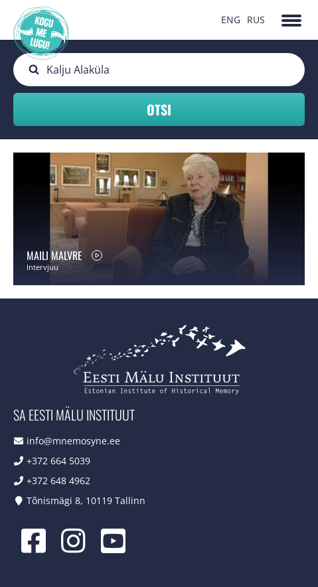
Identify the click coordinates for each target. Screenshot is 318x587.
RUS (256, 19)
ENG (230, 19)
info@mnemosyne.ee (73, 440)
